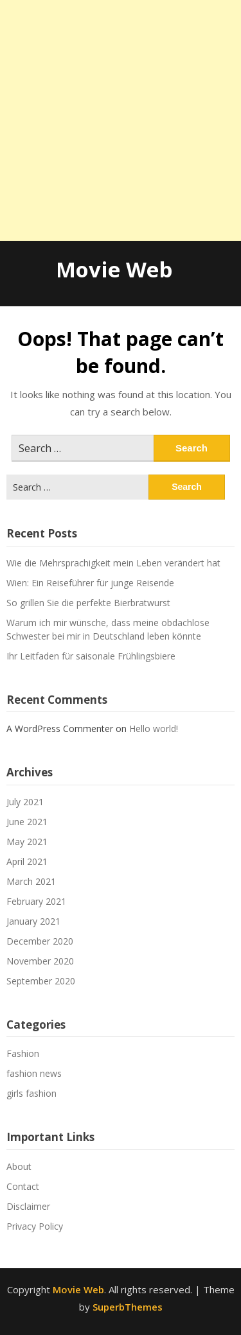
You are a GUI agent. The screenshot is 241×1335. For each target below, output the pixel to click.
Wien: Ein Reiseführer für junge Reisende (90, 583)
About (18, 1166)
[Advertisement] (120, 120)
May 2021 (27, 841)
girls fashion (31, 1093)
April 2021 (27, 861)
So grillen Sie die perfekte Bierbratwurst (88, 603)
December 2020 (39, 941)
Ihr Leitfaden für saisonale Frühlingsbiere (90, 656)
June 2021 (27, 822)
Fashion (22, 1053)
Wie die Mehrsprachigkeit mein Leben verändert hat (113, 563)
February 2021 (36, 901)
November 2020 (40, 961)
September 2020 (40, 981)
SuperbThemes (128, 1306)
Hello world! (153, 728)
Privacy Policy (34, 1226)
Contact (22, 1186)
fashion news (34, 1073)
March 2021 (31, 881)
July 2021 (25, 802)
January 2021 (33, 921)
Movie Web (114, 269)
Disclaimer (28, 1206)
